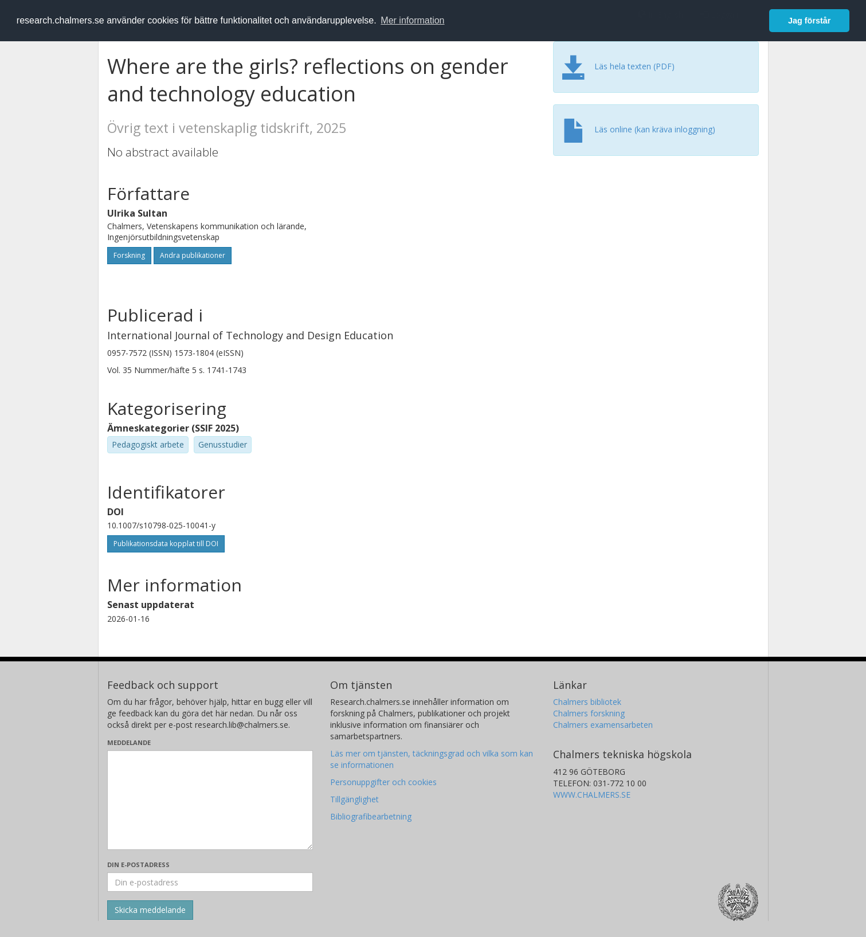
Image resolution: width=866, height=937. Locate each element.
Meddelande (129, 742)
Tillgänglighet (354, 799)
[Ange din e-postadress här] (210, 882)
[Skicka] (150, 910)
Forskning (129, 255)
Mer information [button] (412, 20)
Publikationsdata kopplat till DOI (165, 543)
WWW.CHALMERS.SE (591, 794)
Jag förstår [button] (809, 20)
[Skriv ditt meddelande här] (210, 800)
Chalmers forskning (589, 713)
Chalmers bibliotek (587, 701)
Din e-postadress (138, 864)
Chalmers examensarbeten (603, 724)
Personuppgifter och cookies (383, 782)
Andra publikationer (192, 255)
